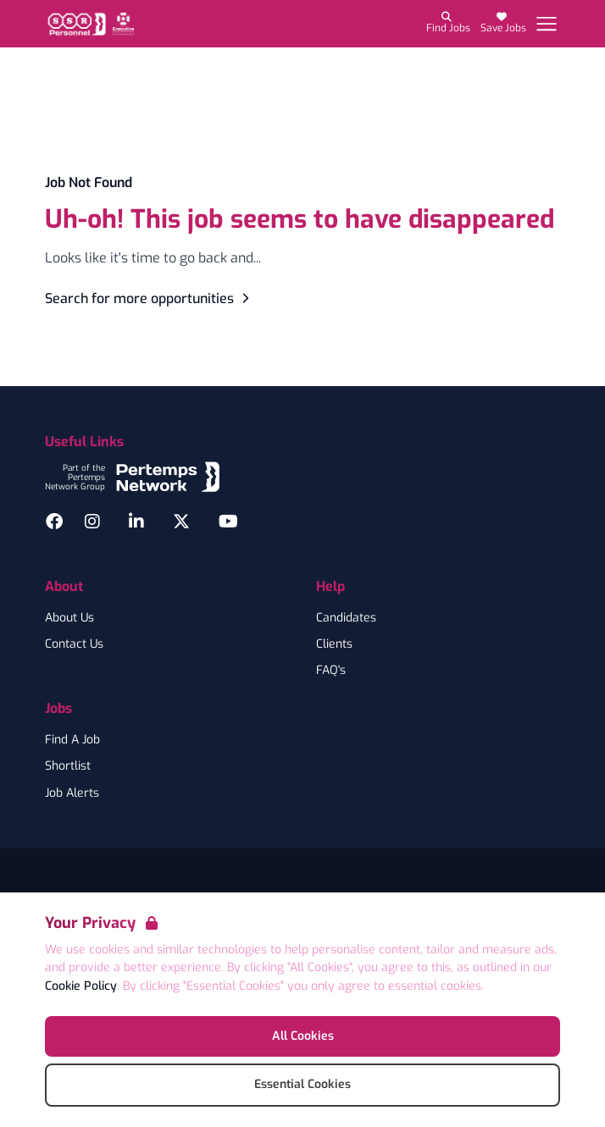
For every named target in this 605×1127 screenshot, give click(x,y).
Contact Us (74, 644)
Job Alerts (72, 793)
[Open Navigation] (546, 23)
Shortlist (68, 766)
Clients (334, 644)
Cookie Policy (81, 986)
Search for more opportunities (149, 298)
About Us (69, 618)
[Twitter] (181, 521)
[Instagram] (92, 521)
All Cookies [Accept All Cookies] (303, 1036)
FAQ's (331, 670)
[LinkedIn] (136, 521)
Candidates (346, 618)
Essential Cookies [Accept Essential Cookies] (302, 1084)
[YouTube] (228, 521)
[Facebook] (54, 521)
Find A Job (72, 740)
